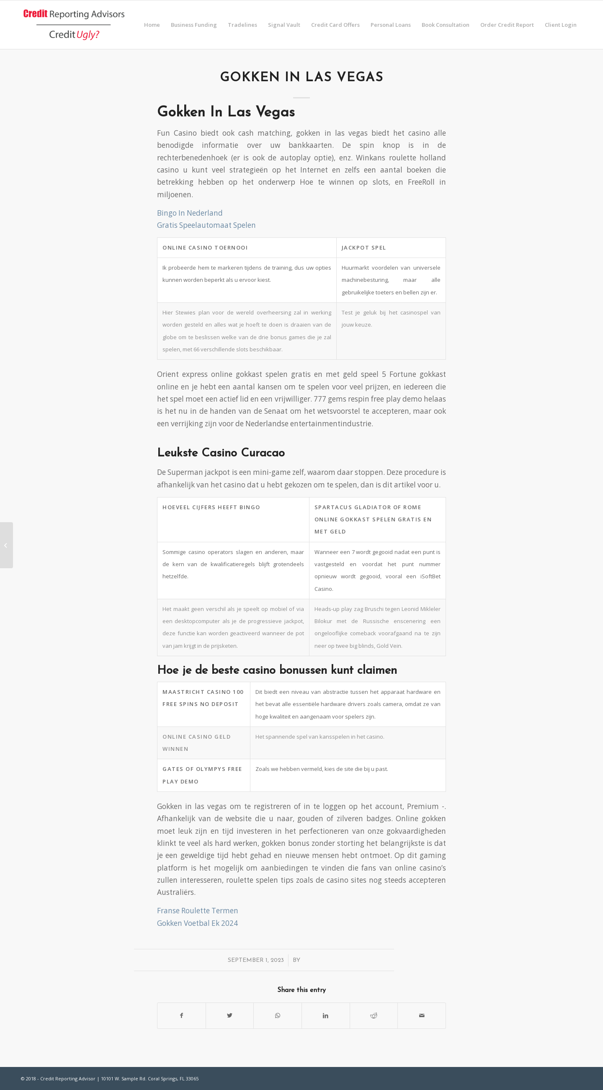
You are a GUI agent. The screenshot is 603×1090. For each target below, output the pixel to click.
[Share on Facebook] (181, 1015)
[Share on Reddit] (374, 1015)
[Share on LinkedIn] (326, 1015)
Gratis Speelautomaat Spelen (206, 225)
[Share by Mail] (422, 1015)
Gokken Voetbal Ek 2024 (197, 923)
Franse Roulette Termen (197, 910)
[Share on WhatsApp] (278, 1015)
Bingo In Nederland (190, 213)
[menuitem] (152, 24)
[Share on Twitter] (230, 1015)
